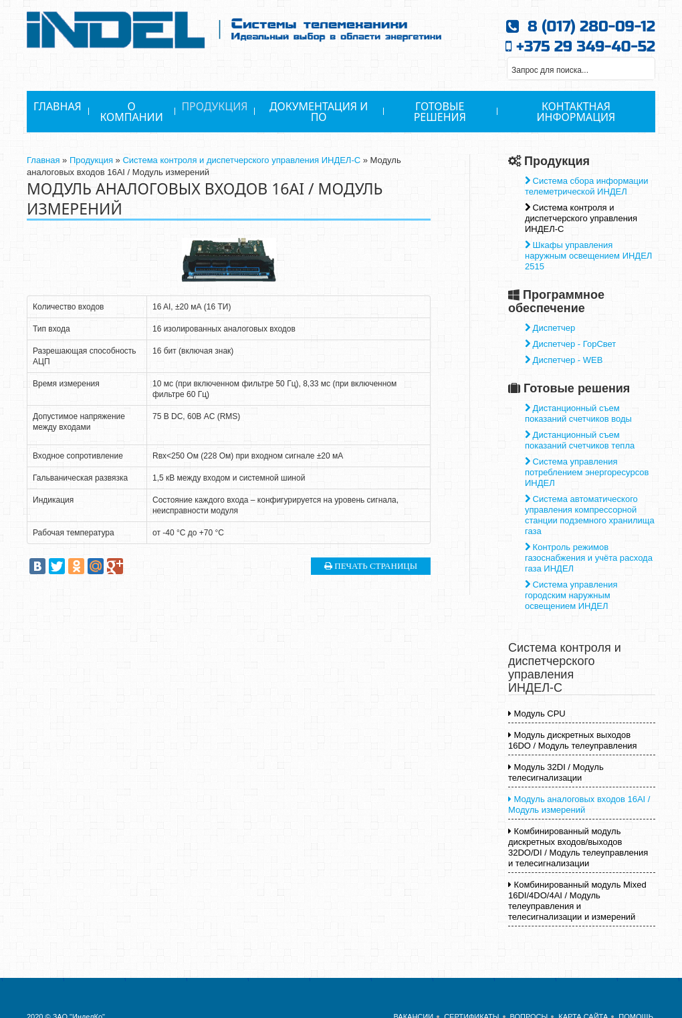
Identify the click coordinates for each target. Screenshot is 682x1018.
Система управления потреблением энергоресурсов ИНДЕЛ (587, 472)
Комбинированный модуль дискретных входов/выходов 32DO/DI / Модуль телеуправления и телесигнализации (578, 847)
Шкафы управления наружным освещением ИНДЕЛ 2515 (588, 255)
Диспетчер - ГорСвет (570, 344)
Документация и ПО (318, 111)
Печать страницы (370, 566)
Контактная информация (576, 111)
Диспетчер (550, 328)
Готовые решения (440, 111)
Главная (57, 106)
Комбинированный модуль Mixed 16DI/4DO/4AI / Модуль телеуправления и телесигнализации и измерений (577, 901)
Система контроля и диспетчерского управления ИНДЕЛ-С (241, 160)
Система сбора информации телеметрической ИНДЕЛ (587, 186)
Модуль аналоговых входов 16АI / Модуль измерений (579, 804)
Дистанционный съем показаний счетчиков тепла (580, 440)
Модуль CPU (537, 714)
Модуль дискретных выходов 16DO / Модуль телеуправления (572, 740)
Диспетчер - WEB (563, 360)
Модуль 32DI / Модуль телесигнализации (556, 772)
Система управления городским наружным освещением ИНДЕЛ (571, 595)
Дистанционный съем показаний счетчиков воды (578, 413)
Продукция (214, 106)
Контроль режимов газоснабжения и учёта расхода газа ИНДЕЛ (589, 558)
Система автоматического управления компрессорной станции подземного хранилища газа (590, 515)
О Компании (131, 111)
